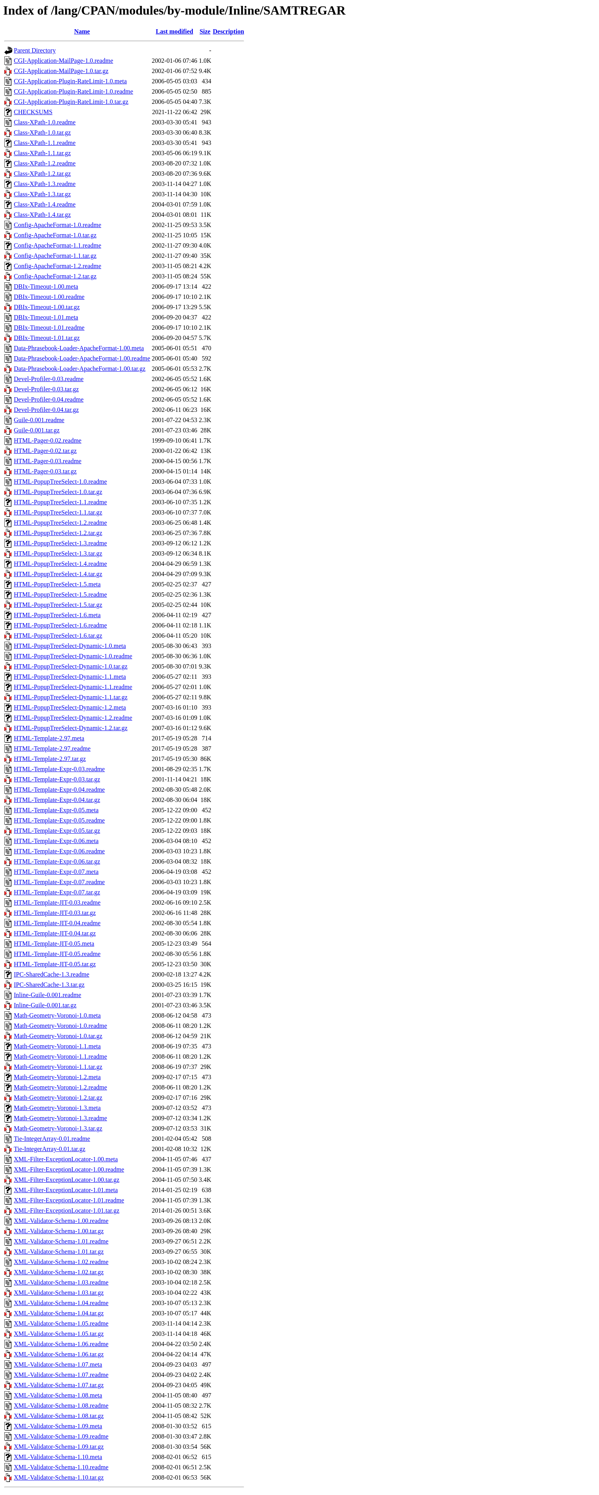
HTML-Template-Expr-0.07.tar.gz (57, 892)
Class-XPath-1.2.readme (44, 163)
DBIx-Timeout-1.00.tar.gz (47, 307)
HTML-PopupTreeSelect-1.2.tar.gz (58, 533)
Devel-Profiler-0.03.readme (49, 379)
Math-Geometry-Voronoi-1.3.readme (60, 1118)
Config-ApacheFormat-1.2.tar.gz (55, 276)
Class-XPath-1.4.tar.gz (42, 214)
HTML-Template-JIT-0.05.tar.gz (55, 964)
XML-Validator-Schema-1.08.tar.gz (59, 1415)
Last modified (174, 31)
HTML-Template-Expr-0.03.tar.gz (57, 779)
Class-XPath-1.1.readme (44, 142)
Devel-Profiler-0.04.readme (49, 399)
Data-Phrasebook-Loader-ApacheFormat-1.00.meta (79, 348)
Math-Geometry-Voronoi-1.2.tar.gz (58, 1097)
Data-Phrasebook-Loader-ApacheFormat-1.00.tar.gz (79, 368)
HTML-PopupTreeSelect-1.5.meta (57, 584)
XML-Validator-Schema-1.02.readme (61, 1261)
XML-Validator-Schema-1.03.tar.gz (59, 1292)
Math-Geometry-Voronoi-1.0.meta (57, 1015)
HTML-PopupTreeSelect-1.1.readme (60, 502)
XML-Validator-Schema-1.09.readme (61, 1436)
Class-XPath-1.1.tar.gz (42, 153)
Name (82, 31)
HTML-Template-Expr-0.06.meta (56, 841)
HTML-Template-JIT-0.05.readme (57, 953)
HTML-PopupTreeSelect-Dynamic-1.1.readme (73, 687)
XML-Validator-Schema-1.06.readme (61, 1344)
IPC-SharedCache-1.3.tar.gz (49, 984)
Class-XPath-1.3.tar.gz (42, 194)
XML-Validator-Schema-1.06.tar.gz (59, 1354)
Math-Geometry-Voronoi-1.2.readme (60, 1087)
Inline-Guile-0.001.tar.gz (45, 1005)
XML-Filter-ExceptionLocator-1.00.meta (66, 1159)
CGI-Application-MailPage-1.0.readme (63, 60)
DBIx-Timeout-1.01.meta (46, 317)
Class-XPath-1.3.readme (44, 183)
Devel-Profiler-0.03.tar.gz (46, 389)
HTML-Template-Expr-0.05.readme (59, 820)
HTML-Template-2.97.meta (49, 738)
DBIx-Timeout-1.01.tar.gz (47, 337)
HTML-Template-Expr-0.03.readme (59, 769)
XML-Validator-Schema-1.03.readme (61, 1282)
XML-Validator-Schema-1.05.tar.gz (59, 1333)
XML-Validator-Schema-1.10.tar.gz (59, 1477)
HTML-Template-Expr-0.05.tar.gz (57, 830)
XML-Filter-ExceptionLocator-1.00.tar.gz (66, 1179)
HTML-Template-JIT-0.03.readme (57, 902)
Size (204, 31)
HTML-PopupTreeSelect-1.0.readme (60, 481)
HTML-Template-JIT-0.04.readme (57, 923)
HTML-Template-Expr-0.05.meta (56, 810)
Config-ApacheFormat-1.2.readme (57, 266)
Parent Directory (35, 50)
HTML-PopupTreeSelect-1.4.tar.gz (58, 574)
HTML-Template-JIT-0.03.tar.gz (55, 912)
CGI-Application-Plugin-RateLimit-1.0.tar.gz (71, 101)
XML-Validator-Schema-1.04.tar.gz (59, 1313)
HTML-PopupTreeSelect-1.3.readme (60, 543)
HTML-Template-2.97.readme (52, 748)
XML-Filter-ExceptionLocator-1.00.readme (69, 1169)
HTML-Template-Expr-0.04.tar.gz (57, 799)
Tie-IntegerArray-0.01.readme (52, 1138)
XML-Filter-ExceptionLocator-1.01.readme (69, 1200)
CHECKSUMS (33, 112)
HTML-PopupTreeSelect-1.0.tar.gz (58, 491)
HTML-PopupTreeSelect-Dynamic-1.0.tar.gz (71, 666)
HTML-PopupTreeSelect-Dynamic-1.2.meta (70, 707)
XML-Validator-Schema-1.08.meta (58, 1395)
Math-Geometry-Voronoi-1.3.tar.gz (58, 1128)
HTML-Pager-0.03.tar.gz (45, 471)
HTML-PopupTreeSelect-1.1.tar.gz (58, 512)
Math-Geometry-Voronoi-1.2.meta (57, 1077)
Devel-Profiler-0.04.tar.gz (46, 409)
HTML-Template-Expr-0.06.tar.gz (57, 861)
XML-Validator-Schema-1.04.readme (61, 1303)
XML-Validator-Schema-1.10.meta (58, 1457)
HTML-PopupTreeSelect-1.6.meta (57, 615)
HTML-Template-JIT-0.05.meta (54, 943)
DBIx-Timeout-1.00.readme (49, 296)
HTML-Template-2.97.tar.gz (50, 758)
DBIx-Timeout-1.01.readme (49, 327)
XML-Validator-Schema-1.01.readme (61, 1241)
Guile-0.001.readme (39, 420)
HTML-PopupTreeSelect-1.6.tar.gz (58, 635)
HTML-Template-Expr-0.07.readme (59, 882)
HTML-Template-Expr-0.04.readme (59, 789)
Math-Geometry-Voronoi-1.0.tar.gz (58, 1036)
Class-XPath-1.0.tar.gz (42, 132)
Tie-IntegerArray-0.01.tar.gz (49, 1149)
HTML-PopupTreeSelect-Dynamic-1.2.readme (73, 717)
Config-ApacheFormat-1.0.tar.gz (55, 235)
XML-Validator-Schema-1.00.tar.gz (59, 1231)
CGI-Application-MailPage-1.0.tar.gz (61, 71)
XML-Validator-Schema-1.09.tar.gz (59, 1446)
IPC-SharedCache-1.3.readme (51, 974)
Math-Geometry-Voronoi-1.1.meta (57, 1046)
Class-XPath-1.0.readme (44, 122)
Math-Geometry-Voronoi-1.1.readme (60, 1056)
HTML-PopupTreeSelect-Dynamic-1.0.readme (73, 656)
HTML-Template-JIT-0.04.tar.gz (55, 933)
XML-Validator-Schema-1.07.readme (61, 1374)
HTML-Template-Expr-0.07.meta (56, 871)
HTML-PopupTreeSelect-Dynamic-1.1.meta (70, 676)
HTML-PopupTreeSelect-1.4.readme (60, 563)
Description (228, 31)
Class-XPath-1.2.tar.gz (42, 173)
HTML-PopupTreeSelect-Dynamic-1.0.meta (70, 645)
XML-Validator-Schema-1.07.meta (58, 1364)
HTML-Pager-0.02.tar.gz (45, 450)
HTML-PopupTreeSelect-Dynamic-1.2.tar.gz (71, 728)
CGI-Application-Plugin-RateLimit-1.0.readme (73, 91)
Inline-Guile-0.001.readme (47, 995)
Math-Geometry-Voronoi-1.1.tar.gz (58, 1066)
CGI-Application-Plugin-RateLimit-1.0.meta (70, 81)
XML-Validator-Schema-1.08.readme (61, 1405)
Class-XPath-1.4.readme (44, 204)
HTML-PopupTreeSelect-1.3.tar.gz (58, 553)
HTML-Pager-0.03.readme (47, 461)
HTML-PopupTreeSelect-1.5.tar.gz (58, 604)
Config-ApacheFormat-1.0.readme (57, 225)
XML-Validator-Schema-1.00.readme (61, 1220)
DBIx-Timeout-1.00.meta (46, 286)
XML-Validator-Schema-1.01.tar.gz (59, 1251)
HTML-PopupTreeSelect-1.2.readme (60, 522)
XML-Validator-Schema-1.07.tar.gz (59, 1385)
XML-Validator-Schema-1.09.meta (58, 1426)
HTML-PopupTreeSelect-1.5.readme (60, 594)
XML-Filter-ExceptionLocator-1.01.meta (66, 1190)
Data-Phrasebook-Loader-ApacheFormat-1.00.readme (82, 358)
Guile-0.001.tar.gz (37, 430)
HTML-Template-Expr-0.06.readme (59, 851)
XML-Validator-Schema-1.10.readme (61, 1467)
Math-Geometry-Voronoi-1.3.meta (57, 1107)
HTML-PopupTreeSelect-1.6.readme (60, 625)
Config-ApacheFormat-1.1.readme (57, 245)
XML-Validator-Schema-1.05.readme (61, 1323)
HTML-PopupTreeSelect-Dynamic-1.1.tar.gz (71, 697)
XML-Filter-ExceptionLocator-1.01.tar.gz (66, 1210)
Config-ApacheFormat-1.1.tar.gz (55, 255)
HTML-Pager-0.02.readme (47, 440)
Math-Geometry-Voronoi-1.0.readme (60, 1025)
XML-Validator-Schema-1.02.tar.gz (59, 1272)
